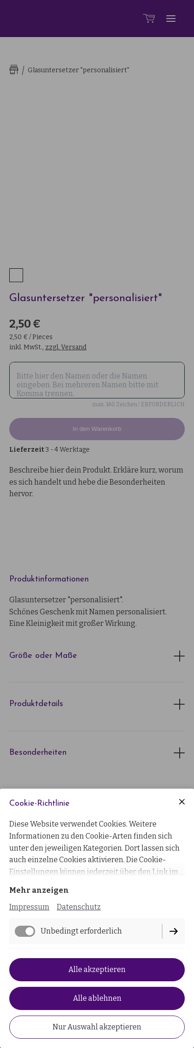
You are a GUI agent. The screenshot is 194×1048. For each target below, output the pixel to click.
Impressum (29, 907)
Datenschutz (79, 907)
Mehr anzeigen (39, 890)
